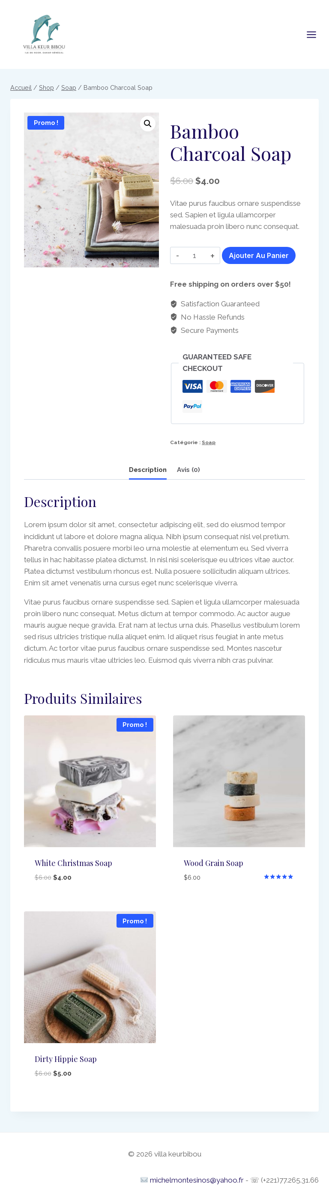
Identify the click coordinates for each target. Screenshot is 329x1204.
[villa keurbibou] (44, 33)
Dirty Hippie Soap (66, 1059)
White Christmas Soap (73, 863)
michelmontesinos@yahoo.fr (197, 1180)
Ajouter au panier (259, 255)
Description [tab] (148, 470)
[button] (148, 123)
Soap (208, 442)
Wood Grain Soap (213, 863)
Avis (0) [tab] (188, 470)
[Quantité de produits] (194, 255)
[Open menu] (315, 34)
